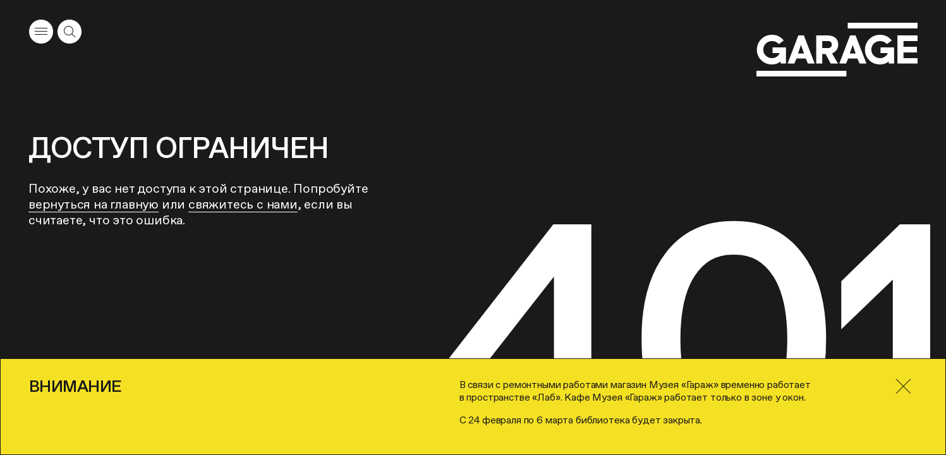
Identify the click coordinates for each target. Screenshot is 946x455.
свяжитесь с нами (243, 204)
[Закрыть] (903, 386)
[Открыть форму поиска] (69, 31)
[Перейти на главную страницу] (837, 50)
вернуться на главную (93, 204)
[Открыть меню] (41, 31)
